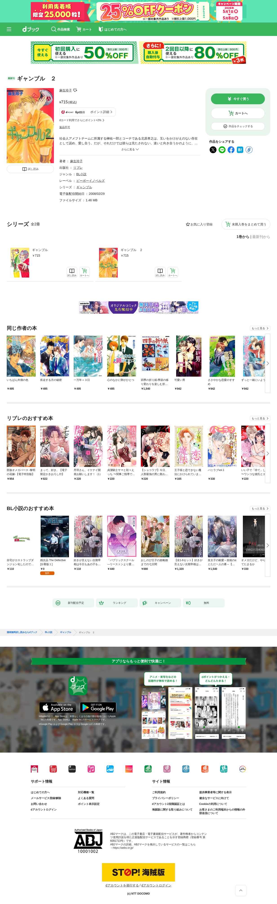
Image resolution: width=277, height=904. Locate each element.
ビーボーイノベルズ (90, 180)
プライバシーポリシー (165, 798)
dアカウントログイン (44, 809)
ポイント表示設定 (89, 804)
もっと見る (258, 328)
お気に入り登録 (202, 224)
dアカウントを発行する (122, 885)
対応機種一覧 (86, 792)
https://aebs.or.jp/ (123, 847)
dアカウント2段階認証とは (168, 804)
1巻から (243, 237)
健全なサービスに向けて (214, 798)
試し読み (33, 169)
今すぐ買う (241, 99)
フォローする (75, 90)
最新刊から (261, 237)
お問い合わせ (39, 804)
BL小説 (81, 174)
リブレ (78, 167)
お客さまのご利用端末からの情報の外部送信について (222, 811)
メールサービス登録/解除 (46, 798)
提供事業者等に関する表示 (215, 792)
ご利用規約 (159, 792)
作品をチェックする (241, 126)
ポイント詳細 (99, 112)
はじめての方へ (40, 792)
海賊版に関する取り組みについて (172, 809)
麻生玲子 (65, 90)
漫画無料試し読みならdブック (22, 632)
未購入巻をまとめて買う (249, 224)
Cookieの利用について (213, 804)
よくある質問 (86, 798)
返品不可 (64, 127)
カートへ (241, 113)
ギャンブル (40, 250)
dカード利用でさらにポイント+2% (80, 120)
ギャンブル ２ (132, 250)
